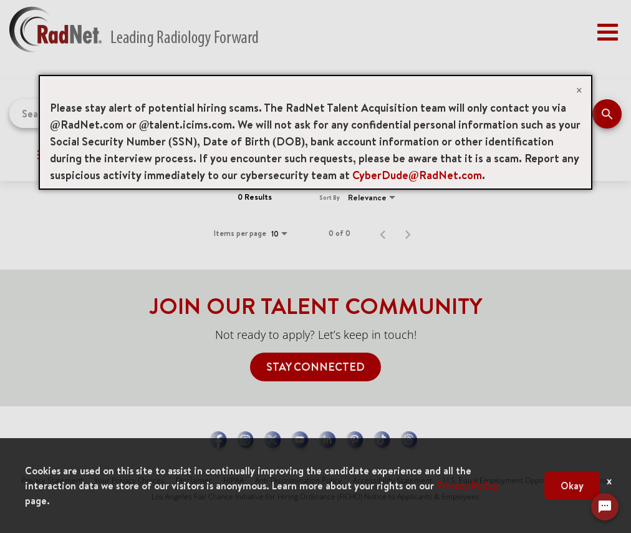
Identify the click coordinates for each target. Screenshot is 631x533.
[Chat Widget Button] (605, 510)
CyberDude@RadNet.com (417, 175)
